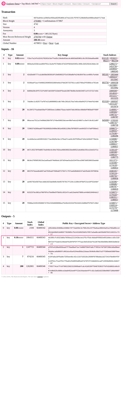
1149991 (113, 109)
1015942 (114, 87)
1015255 (114, 98)
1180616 (113, 154)
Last (57, 43)
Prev (45, 43)
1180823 (113, 144)
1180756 (113, 176)
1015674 (114, 106)
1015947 (114, 79)
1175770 (113, 208)
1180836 (114, 178)
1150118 (113, 150)
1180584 (113, 112)
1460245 (114, 71)
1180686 (113, 184)
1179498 (114, 210)
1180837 (114, 146)
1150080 (113, 139)
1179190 (113, 133)
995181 (105, 74)
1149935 (113, 131)
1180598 (113, 152)
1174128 (113, 165)
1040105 (113, 171)
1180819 (114, 189)
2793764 (37, 37)
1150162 (114, 120)
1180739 (114, 125)
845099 (105, 120)
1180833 (114, 168)
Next (51, 43)
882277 (106, 60)
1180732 (113, 114)
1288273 (113, 64)
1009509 (113, 91)
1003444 (114, 74)
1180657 (114, 199)
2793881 (37, 21)
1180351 (113, 197)
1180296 (114, 136)
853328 (105, 101)
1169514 (113, 205)
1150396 (113, 181)
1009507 (114, 101)
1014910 (113, 93)
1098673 (113, 128)
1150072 (113, 192)
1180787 (114, 117)
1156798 (113, 141)
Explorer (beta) (13, 4)
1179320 (113, 194)
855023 (113, 58)
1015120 (113, 104)
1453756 (113, 66)
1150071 (113, 203)
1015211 (113, 96)
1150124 (113, 173)
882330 (115, 60)
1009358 (114, 82)
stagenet (40, 275)
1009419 (113, 77)
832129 (105, 58)
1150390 (113, 163)
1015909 (113, 85)
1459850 (113, 69)
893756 (105, 82)
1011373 (113, 160)
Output (49, 37)
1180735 (113, 123)
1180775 (114, 157)
